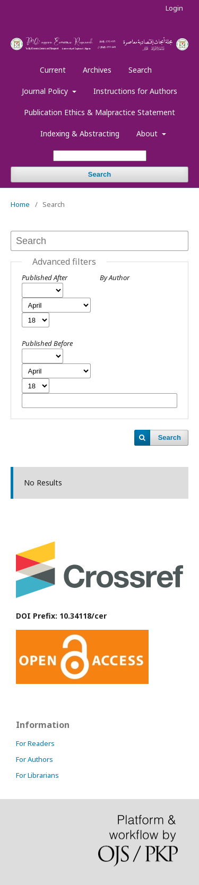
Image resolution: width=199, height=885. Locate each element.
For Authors (34, 759)
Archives (97, 70)
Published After (44, 277)
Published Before (47, 343)
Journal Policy (46, 91)
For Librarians (37, 775)
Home (20, 204)
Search (140, 70)
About (148, 133)
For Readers (35, 743)
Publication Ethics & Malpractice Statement (99, 112)
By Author (114, 277)
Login (174, 8)
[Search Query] (99, 155)
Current (53, 70)
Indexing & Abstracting (79, 133)
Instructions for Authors (135, 91)
